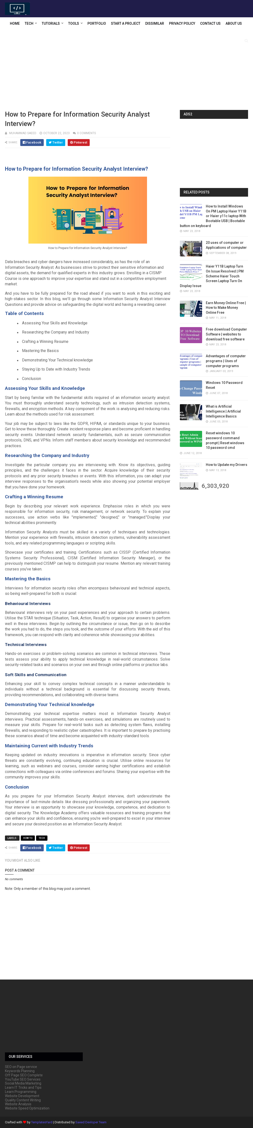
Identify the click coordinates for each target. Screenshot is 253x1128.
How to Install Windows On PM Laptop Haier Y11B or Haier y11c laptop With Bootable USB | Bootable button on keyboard (213, 216)
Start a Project (125, 23)
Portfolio (96, 23)
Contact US (210, 23)
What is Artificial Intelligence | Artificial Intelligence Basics (223, 411)
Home (15, 23)
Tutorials (51, 23)
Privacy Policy (182, 23)
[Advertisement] (126, 70)
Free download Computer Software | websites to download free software (226, 334)
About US (234, 23)
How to (27, 838)
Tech (29, 23)
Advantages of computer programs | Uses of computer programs (226, 361)
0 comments (86, 133)
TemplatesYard (41, 1122)
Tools (73, 23)
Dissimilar (154, 23)
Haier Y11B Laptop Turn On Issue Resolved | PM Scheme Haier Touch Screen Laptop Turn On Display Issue (212, 276)
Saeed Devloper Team (90, 1122)
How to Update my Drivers (226, 465)
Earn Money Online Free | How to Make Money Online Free (226, 307)
